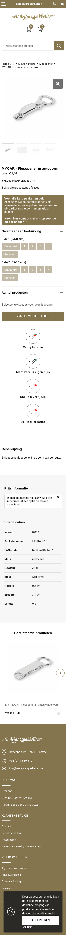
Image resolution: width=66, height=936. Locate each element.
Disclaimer (8, 889)
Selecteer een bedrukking (21, 231)
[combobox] (28, 45)
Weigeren (27, 927)
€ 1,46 (12, 713)
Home (5, 63)
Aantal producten (15, 292)
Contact (6, 827)
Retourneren (9, 840)
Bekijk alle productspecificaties (22, 187)
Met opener (46, 63)
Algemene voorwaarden (15, 869)
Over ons (7, 791)
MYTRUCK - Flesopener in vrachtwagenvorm (33, 704)
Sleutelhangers (26, 63)
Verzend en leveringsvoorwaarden (21, 847)
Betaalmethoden (11, 833)
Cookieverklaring (11, 882)
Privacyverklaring (11, 875)
